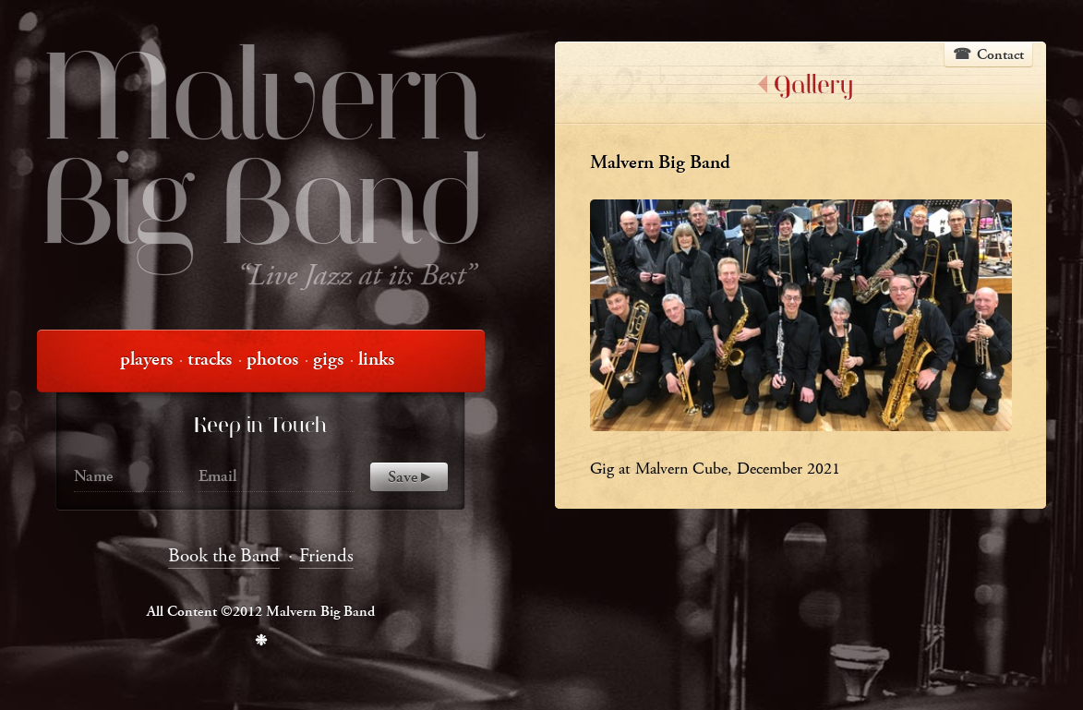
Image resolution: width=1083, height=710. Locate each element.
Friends (326, 556)
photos (272, 359)
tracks (209, 359)
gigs (328, 359)
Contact (1000, 55)
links (376, 359)
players (146, 359)
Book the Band (224, 556)
